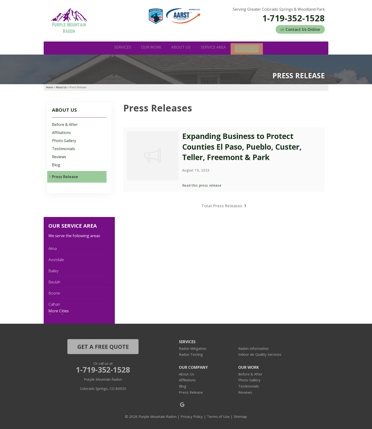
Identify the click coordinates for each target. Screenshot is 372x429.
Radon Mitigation (192, 348)
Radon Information (253, 348)
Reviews (59, 156)
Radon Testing (191, 353)
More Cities (58, 310)
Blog (56, 164)
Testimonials (63, 148)
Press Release (65, 176)
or (300, 29)
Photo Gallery (64, 140)
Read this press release (202, 185)
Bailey (53, 270)
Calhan (54, 303)
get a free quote (103, 346)
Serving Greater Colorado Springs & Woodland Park (279, 9)
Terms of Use (218, 416)
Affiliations (61, 132)
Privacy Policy (192, 416)
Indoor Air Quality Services (259, 353)
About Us (64, 109)
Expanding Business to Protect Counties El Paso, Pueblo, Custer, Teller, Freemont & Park (242, 146)
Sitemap (240, 416)
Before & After (65, 124)
